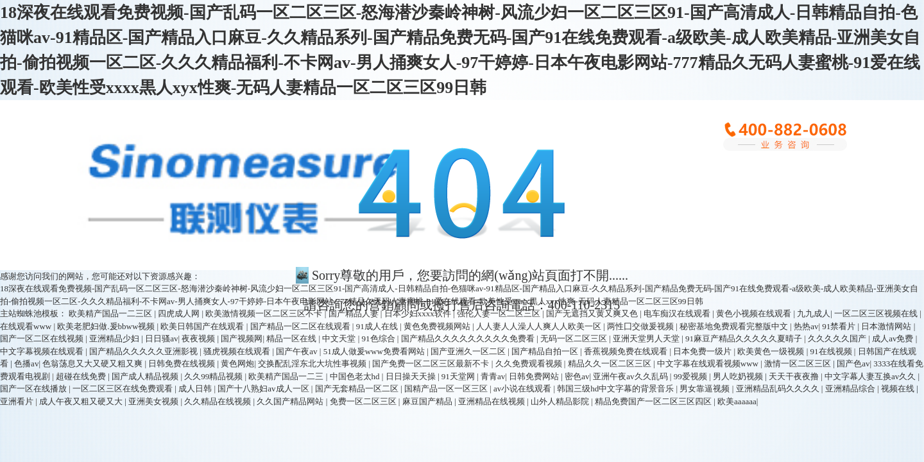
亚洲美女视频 (154, 401)
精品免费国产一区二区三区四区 (654, 401)
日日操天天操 (412, 376)
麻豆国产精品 (428, 401)
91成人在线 (378, 326)
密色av (577, 376)
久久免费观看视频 (529, 363)
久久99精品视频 (214, 376)
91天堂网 (459, 376)
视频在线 (898, 388)
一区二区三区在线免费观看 (124, 388)
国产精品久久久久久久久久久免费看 (468, 338)
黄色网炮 (237, 363)
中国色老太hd (356, 376)
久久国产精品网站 (291, 401)
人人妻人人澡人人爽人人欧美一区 (539, 326)
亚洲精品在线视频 (492, 401)
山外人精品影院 (561, 401)
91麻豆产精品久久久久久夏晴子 (744, 338)
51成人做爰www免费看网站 (375, 351)
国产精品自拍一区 (545, 351)
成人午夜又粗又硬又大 (81, 401)
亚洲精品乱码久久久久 (778, 388)
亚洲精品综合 (851, 388)
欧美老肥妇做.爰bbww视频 (107, 326)
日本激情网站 (887, 326)
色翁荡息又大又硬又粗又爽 (93, 363)
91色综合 (379, 338)
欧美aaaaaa (737, 401)
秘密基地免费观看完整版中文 (735, 326)
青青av (493, 376)
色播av (26, 363)
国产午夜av (298, 351)
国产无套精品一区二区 (357, 388)
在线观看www (26, 326)
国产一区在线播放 (34, 388)
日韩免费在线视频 (182, 363)
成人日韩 (196, 388)
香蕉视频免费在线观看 (626, 351)
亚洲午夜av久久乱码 (631, 376)
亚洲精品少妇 (115, 338)
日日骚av (161, 338)
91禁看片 (839, 326)
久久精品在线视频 (218, 401)
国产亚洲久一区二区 (469, 351)
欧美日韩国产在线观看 (203, 326)
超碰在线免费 (82, 376)
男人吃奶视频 (739, 376)
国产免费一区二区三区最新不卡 (431, 363)
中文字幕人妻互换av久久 (871, 376)
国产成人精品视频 (146, 376)
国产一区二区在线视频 (42, 338)
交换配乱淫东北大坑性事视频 (313, 363)
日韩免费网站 (535, 376)
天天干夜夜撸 (795, 376)
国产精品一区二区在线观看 (301, 326)
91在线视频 (832, 351)
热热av (806, 326)
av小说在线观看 (523, 388)
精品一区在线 (292, 338)
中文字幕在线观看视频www (708, 363)
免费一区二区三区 (364, 401)
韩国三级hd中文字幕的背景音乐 (616, 388)
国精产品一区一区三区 (447, 388)
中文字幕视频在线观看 (42, 351)
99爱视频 (691, 376)
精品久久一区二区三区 (610, 363)
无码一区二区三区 (574, 338)
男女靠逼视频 (706, 388)
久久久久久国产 (838, 338)
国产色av (853, 363)
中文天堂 (339, 338)
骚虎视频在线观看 (237, 351)
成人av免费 (894, 338)
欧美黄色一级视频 (771, 351)
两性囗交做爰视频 (641, 326)
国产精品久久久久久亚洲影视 (144, 351)
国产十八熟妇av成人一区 (264, 388)
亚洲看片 (17, 401)
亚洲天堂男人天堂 (647, 338)
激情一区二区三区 (798, 363)
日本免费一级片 (703, 351)
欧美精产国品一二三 (286, 376)
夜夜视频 (199, 338)
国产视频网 (241, 338)
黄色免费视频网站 (438, 326)
